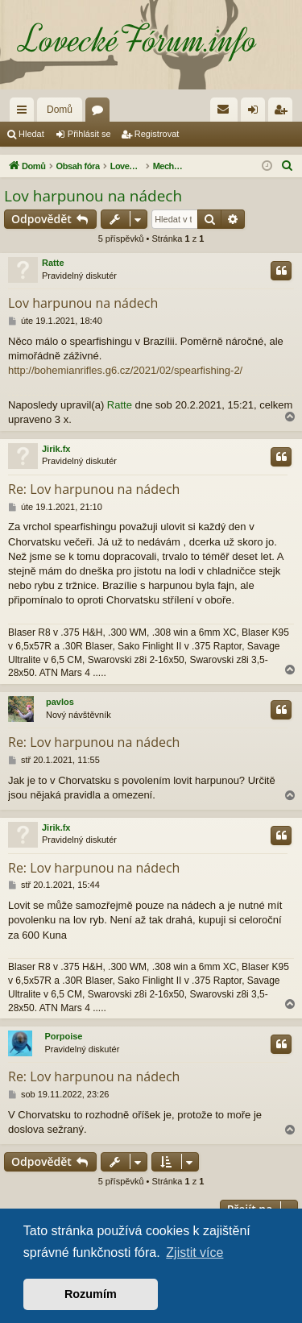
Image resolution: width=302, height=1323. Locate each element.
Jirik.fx (56, 449)
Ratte (53, 263)
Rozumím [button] (90, 1294)
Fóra (101, 113)
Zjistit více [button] (194, 1252)
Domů (59, 109)
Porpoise (63, 1036)
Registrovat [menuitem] (283, 113)
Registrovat (157, 134)
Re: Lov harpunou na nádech (94, 489)
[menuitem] (224, 109)
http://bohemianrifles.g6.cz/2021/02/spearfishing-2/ (125, 370)
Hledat (31, 134)
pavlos (60, 702)
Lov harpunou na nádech (93, 195)
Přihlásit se (89, 134)
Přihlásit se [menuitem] (256, 113)
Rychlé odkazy (25, 113)
